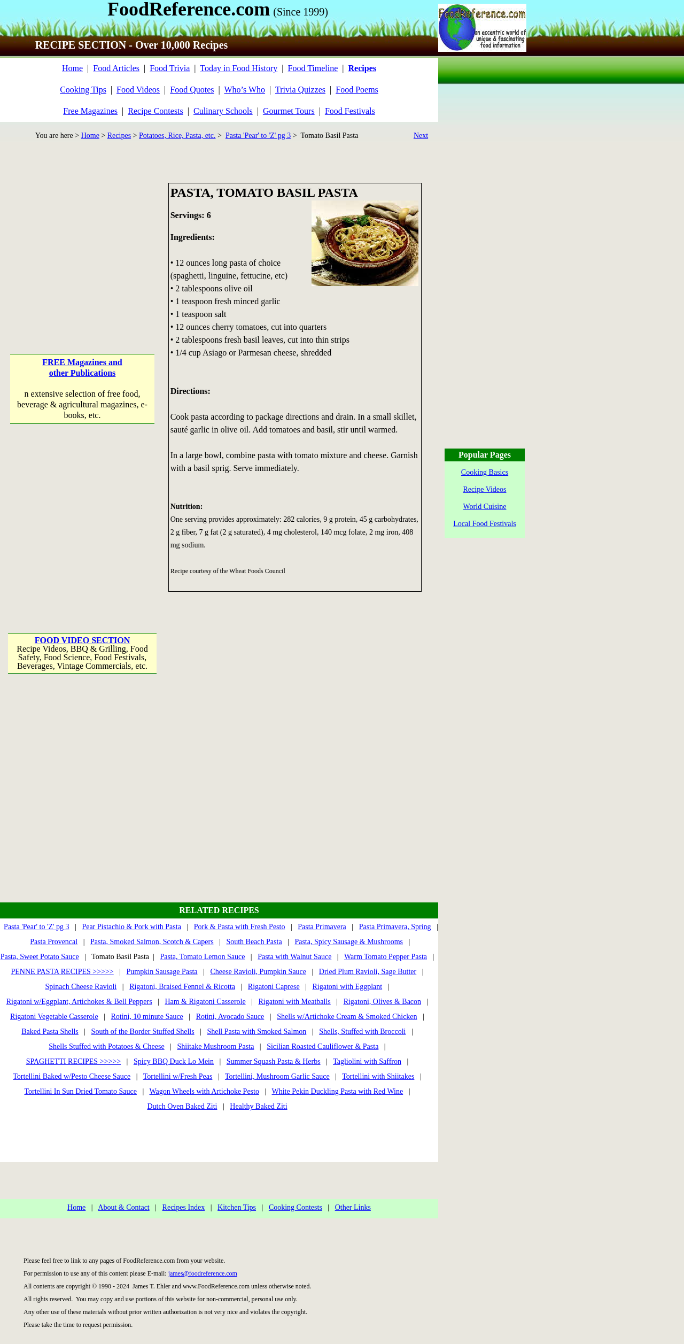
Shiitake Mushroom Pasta (215, 1046)
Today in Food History (238, 68)
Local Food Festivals (484, 524)
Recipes (119, 136)
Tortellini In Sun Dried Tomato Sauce (80, 1091)
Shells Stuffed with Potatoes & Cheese (106, 1046)
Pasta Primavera (322, 927)
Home (72, 68)
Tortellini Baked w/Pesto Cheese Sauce (71, 1076)
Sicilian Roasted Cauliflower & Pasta (322, 1046)
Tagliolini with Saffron (367, 1061)
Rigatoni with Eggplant (347, 987)
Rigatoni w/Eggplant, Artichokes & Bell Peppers (79, 1002)
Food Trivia (170, 68)
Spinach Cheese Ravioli (81, 987)
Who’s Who (244, 89)
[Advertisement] (83, 249)
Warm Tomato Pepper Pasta (385, 957)
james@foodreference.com (202, 1273)
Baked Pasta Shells (50, 1032)
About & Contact (123, 1207)
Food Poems (357, 89)
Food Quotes (192, 89)
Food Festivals (350, 110)
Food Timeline (313, 68)
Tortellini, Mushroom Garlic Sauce (277, 1076)
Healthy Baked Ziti (258, 1106)
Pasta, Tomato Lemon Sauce (202, 957)
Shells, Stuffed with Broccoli (362, 1032)
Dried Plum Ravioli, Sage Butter (367, 972)
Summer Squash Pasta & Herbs (274, 1061)
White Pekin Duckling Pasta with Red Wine (337, 1091)
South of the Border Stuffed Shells (143, 1032)
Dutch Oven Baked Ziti (182, 1106)
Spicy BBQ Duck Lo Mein (174, 1061)
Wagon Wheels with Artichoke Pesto (204, 1091)
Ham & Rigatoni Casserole (205, 1002)
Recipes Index (183, 1207)
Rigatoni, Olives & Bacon (382, 1002)
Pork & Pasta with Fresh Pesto (239, 927)
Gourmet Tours (289, 110)
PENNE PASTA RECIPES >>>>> (62, 972)
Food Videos (138, 89)
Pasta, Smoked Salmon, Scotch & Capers (152, 942)
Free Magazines (90, 110)
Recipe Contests (155, 110)
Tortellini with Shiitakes (378, 1076)
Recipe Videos (485, 489)
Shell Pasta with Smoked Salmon (256, 1032)
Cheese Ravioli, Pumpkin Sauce (258, 972)
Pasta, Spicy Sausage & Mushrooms (348, 942)
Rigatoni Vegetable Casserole (54, 1017)
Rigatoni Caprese (274, 987)
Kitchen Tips (236, 1207)
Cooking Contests (295, 1207)
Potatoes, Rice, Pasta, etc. (177, 136)
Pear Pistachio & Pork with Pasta (131, 927)
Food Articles (116, 68)
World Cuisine (485, 507)
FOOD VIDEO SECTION (82, 640)
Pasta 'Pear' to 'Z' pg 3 (258, 136)
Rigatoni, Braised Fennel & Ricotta (182, 987)
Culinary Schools (223, 110)
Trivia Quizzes (300, 89)
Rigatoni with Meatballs (294, 1002)
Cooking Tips (83, 89)
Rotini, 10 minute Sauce (147, 1017)
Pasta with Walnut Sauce (294, 957)
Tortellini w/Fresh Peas (178, 1076)
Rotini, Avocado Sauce (230, 1017)
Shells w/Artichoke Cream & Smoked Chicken (347, 1017)
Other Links (353, 1207)
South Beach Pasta (254, 942)
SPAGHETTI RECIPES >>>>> (73, 1061)
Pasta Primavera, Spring (395, 927)
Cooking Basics (484, 472)
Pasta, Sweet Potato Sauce (40, 957)
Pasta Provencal (53, 942)
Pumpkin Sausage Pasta (162, 972)
